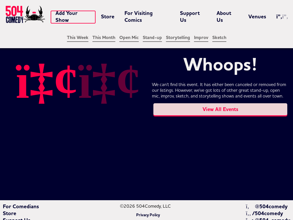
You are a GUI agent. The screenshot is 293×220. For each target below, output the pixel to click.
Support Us (190, 17)
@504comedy (266, 206)
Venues (257, 16)
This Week (77, 37)
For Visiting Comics (138, 17)
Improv (201, 37)
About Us (224, 17)
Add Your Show (67, 17)
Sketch (219, 37)
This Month (103, 37)
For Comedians (21, 206)
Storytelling (178, 37)
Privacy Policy (148, 215)
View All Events (220, 109)
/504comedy (264, 213)
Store (107, 16)
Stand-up (152, 37)
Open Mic (129, 37)
